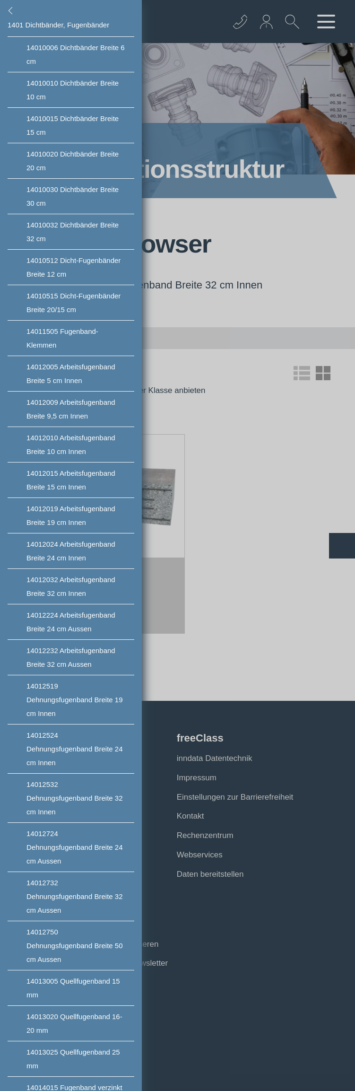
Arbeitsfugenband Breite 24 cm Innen (70, 551)
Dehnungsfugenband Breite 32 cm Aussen (74, 896)
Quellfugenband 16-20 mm (74, 1023)
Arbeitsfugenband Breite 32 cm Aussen (70, 657)
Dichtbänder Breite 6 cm (75, 54)
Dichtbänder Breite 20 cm (72, 161)
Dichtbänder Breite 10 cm (72, 90)
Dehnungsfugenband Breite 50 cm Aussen (74, 945)
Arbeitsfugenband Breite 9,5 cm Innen (70, 409)
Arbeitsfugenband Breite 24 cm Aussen (70, 622)
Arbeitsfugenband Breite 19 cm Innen (70, 515)
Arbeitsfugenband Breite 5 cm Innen (70, 373)
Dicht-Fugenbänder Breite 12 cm (73, 267)
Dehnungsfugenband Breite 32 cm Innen (74, 798)
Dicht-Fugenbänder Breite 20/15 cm (73, 303)
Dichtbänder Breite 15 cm (72, 125)
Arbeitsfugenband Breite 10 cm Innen (70, 444)
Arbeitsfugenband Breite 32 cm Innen (70, 586)
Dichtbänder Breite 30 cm (72, 196)
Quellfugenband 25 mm (73, 1059)
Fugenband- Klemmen (62, 338)
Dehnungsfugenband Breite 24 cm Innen (74, 749)
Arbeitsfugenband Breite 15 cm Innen (70, 480)
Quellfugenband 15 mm (73, 988)
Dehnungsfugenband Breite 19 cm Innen (74, 699)
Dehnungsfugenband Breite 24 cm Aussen (74, 847)
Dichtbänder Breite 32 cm (72, 232)
